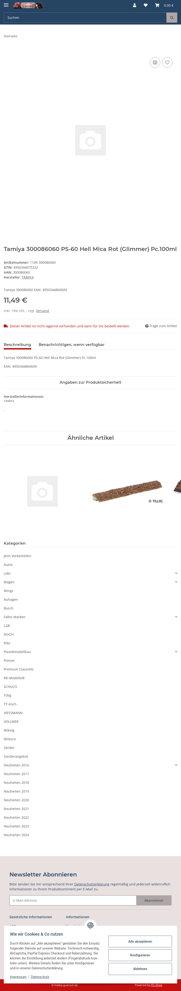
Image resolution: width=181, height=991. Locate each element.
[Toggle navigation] (6, 3)
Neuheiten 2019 (16, 791)
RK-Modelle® (14, 678)
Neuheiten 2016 (16, 765)
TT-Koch (10, 704)
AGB (12, 926)
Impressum (20, 977)
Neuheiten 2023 (16, 826)
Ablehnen (138, 969)
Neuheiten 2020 (16, 800)
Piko (7, 643)
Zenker (9, 747)
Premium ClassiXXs (19, 669)
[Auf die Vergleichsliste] (155, 62)
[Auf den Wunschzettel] (167, 62)
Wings (8, 590)
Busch (8, 608)
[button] (134, 5)
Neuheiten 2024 (16, 835)
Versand (42, 310)
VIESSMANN (13, 713)
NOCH (8, 634)
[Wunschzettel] (145, 5)
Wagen (9, 582)
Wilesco (10, 739)
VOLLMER (11, 721)
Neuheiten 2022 (16, 817)
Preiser (9, 660)
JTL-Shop (156, 985)
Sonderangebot (16, 756)
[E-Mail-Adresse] (72, 900)
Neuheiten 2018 (16, 782)
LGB (7, 625)
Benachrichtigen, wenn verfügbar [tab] (72, 344)
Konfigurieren (138, 955)
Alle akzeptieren (138, 941)
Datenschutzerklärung (91, 884)
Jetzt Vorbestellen (17, 556)
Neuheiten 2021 (16, 808)
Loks (7, 573)
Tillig (7, 695)
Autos (8, 564)
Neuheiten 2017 (16, 774)
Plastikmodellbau (17, 652)
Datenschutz (42, 977)
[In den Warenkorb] (7, 50)
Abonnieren (153, 900)
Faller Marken (14, 617)
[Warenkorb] (164, 5)
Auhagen (11, 599)
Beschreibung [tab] (17, 344)
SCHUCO (10, 686)
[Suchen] (85, 17)
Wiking (9, 730)
